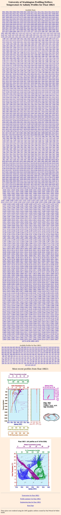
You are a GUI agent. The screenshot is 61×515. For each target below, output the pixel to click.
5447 (43, 113)
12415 (13, 209)
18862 (4, 261)
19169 (43, 264)
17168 (22, 239)
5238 (28, 101)
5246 (57, 101)
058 (44, 351)
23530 (35, 332)
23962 (57, 337)
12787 (31, 234)
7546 (35, 149)
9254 (32, 181)
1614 (25, 53)
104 (55, 354)
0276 (21, 17)
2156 (7, 65)
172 (11, 361)
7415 (35, 147)
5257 (32, 102)
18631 (39, 255)
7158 (46, 140)
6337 (25, 124)
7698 (57, 156)
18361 (44, 252)
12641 (35, 223)
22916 (4, 323)
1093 (9, 33)
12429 (4, 211)
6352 (43, 124)
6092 (25, 117)
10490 (31, 191)
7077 (32, 136)
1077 (32, 31)
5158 (53, 92)
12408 (44, 207)
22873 (48, 321)
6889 (46, 133)
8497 (25, 177)
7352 (39, 145)
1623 (53, 53)
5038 (28, 81)
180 (33, 361)
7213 (10, 143)
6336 (21, 124)
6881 (21, 133)
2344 (14, 70)
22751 (17, 320)
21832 (22, 302)
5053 (18, 83)
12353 (41, 202)
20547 (52, 284)
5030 (57, 79)
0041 (57, 13)
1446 (21, 45)
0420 (53, 17)
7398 (14, 147)
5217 (14, 99)
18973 (39, 261)
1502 (57, 45)
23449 (26, 330)
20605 (52, 286)
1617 (35, 53)
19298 (35, 266)
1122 (47, 33)
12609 (9, 220)
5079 (43, 85)
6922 (25, 134)
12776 (44, 232)
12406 (35, 207)
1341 (18, 44)
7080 (43, 136)
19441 (57, 268)
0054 (14, 15)
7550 (46, 149)
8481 (57, 175)
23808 (39, 336)
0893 (46, 29)
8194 (50, 166)
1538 (39, 49)
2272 (21, 69)
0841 (18, 28)
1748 (32, 58)
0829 (35, 26)
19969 (52, 273)
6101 (53, 117)
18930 (31, 261)
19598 (44, 270)
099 (41, 354)
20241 (26, 280)
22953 (22, 323)
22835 (26, 321)
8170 (46, 165)
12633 (57, 222)
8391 (18, 174)
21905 (52, 304)
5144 (28, 92)
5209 (43, 97)
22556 (9, 316)
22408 (31, 312)
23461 (39, 330)
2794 (25, 72)
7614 (18, 154)
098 (39, 354)
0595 (32, 22)
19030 (9, 263)
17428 (9, 243)
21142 (13, 293)
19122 (22, 264)
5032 (7, 81)
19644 (17, 271)
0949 (53, 29)
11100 (16, 200)
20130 (57, 277)
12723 (13, 229)
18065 (31, 248)
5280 (43, 102)
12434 (22, 211)
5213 (57, 97)
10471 (13, 191)
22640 (39, 316)
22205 (44, 309)
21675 (4, 300)
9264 (46, 181)
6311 (57, 122)
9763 (21, 188)
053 (30, 351)
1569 (11, 51)
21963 (31, 305)
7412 (32, 147)
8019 (53, 159)
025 (11, 349)
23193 (52, 327)
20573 (17, 286)
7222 (35, 143)
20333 (17, 282)
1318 (14, 42)
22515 (35, 314)
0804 (53, 24)
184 (44, 361)
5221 (25, 99)
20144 (31, 279)
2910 (35, 74)
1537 (35, 49)
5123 (14, 90)
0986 (14, 31)
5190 (50, 95)
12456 (22, 213)
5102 (4, 88)
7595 (14, 152)
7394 (11, 147)
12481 (44, 215)
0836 (3, 28)
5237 (25, 101)
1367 (14, 45)
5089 (21, 86)
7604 (43, 152)
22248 (26, 311)
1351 (50, 44)
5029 (53, 79)
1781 (21, 61)
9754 (53, 186)
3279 (28, 76)
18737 (31, 257)
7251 (46, 143)
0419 (50, 17)
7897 (7, 159)
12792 (48, 234)
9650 (53, 184)
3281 (35, 76)
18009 (48, 247)
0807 (3, 26)
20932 (4, 291)
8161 (21, 165)
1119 (37, 33)
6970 (50, 134)
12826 (31, 236)
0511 (18, 21)
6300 (18, 122)
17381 (44, 241)
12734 (48, 229)
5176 (3, 95)
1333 (46, 42)
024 (8, 349)
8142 (50, 163)
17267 (52, 239)
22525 (44, 314)
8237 (28, 170)
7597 (21, 152)
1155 (51, 35)
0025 (14, 13)
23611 (30, 334)
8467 (32, 175)
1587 (18, 53)
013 (36, 347)
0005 (18, 12)
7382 (57, 145)
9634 (35, 184)
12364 (9, 204)
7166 (11, 142)
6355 (53, 124)
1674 (7, 56)
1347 (35, 44)
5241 (39, 101)
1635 (28, 54)
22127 (4, 309)
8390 (14, 174)
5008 (39, 78)
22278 (52, 311)
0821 (14, 26)
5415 (32, 111)
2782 (43, 70)
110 (14, 356)
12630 (44, 222)
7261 (14, 145)
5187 (39, 95)
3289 (7, 78)
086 (5, 354)
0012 (39, 12)
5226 (43, 99)
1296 (46, 40)
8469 (35, 175)
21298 (4, 295)
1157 (58, 35)
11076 (5, 199)
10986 (26, 193)
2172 (3, 67)
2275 (32, 69)
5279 (39, 102)
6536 (35, 127)
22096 (52, 307)
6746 (57, 129)
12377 (4, 206)
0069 (11, 17)
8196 (53, 166)
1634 (25, 54)
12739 (57, 229)
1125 (58, 33)
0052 (7, 15)
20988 (26, 291)
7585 (50, 150)
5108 (25, 88)
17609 (26, 245)
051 (25, 351)
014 (39, 347)
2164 (32, 65)
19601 (48, 270)
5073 (21, 85)
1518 (46, 47)
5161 (7, 94)
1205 (35, 38)
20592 (35, 286)
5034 (14, 81)
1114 (20, 33)
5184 (32, 95)
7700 (7, 158)
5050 (7, 83)
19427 (52, 268)
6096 (39, 117)
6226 (7, 120)
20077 (17, 277)
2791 (18, 72)
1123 (51, 33)
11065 (43, 197)
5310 (3, 106)
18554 (4, 255)
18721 (22, 257)
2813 (53, 72)
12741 (4, 231)
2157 (11, 65)
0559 (25, 21)
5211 (50, 97)
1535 (28, 49)
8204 (21, 168)
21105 (52, 291)
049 (19, 351)
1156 (55, 35)
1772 (57, 60)
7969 (28, 159)
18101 (4, 250)
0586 (11, 22)
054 (33, 351)
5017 (14, 79)
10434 (53, 188)
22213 (52, 309)
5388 (18, 110)
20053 (52, 275)
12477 (26, 215)
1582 (57, 51)
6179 (32, 118)
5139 (11, 92)
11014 (43, 195)
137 (30, 358)
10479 (17, 191)
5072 (18, 85)
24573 (48, 339)
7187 (43, 142)
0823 (21, 26)
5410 (14, 111)
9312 (57, 182)
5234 (14, 101)
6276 (32, 120)
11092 (43, 199)
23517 (26, 332)
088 (11, 354)
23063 (44, 325)
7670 (35, 156)
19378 (26, 268)
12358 (45, 202)
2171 (57, 65)
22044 (13, 307)
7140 (7, 140)
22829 (22, 321)
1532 (21, 49)
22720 (31, 318)
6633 (11, 129)
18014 (57, 247)
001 (3, 347)
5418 (42, 111)
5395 (35, 110)
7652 (7, 156)
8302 (18, 172)
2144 (21, 63)
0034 (43, 13)
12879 (52, 236)
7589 (3, 152)
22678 (4, 318)
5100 (53, 86)
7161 (57, 140)
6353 (46, 124)
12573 (26, 218)
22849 (35, 321)
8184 (28, 166)
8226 (21, 170)
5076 (32, 85)
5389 (21, 110)
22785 (52, 320)
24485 (35, 339)
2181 (32, 67)
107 (6, 356)
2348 (28, 70)
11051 (9, 197)
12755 (52, 231)
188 (55, 361)
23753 (13, 336)
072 (25, 352)
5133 (46, 90)
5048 (57, 81)
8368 (28, 172)
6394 (50, 126)
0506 (57, 19)
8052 (18, 161)
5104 (11, 88)
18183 (30, 250)
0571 (53, 21)
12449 (48, 211)
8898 (21, 179)
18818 (22, 259)
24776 (24, 341)
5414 (28, 111)
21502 (4, 298)
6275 (28, 120)
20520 (22, 284)
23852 (57, 336)
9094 (7, 181)
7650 (3, 156)
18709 (17, 257)
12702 (26, 227)
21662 (44, 298)
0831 (43, 26)
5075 (28, 85)
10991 (48, 193)
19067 (39, 263)
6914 (53, 133)
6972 (53, 134)
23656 (35, 334)
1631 (14, 54)
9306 (50, 182)
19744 (48, 271)
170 (5, 361)
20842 (31, 289)
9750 (46, 186)
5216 (11, 99)
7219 (25, 143)
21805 (48, 300)
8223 (18, 170)
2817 (11, 74)
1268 (50, 38)
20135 (13, 279)
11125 (28, 202)
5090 (25, 86)
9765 (28, 188)
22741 (4, 320)
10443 (22, 190)
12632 (52, 222)
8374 (39, 172)
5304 (39, 104)
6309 (50, 122)
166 (53, 359)
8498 (28, 177)
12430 (9, 211)
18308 (13, 252)
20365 (44, 282)
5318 (25, 106)
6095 (35, 117)
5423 (3, 113)
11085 (22, 199)
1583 (3, 53)
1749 (35, 58)
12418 (26, 209)
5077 (35, 85)
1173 (55, 37)
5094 (39, 86)
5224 (35, 99)
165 (50, 359)
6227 (11, 120)
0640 (43, 22)
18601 (26, 255)
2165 (35, 65)
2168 (46, 65)
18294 (57, 250)
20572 (13, 286)
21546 (26, 298)
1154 (48, 35)
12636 (13, 223)
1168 (37, 37)
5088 (18, 86)
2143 (18, 63)
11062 (35, 197)
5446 (39, 113)
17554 (13, 245)
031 (28, 349)
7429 (50, 147)
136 (28, 358)
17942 (35, 247)
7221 (32, 143)
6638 (25, 129)
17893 (17, 247)
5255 (28, 102)
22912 (57, 321)
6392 (43, 126)
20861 (35, 289)
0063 (46, 15)
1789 (50, 61)
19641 (13, 271)
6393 (46, 126)
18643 (44, 255)
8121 (14, 163)
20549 (57, 284)
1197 (7, 38)
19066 (35, 263)
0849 (21, 28)
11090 (35, 199)
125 (55, 356)
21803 (44, 300)
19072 (44, 263)
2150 (43, 63)
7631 (39, 154)
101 (47, 354)
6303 (28, 122)
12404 (31, 207)
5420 (50, 111)
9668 (25, 186)
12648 (9, 225)
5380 (53, 108)
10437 (9, 190)
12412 (4, 209)
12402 (26, 207)
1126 (2, 35)
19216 (13, 266)
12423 (44, 209)
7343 (28, 145)
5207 (35, 97)
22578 (17, 316)
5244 (50, 101)
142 (44, 358)
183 (41, 361)
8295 (14, 172)
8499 (32, 177)
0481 (53, 19)
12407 (39, 207)
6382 (32, 126)
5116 (50, 88)
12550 (4, 218)
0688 (32, 24)
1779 (14, 61)
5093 (35, 86)
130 (11, 358)
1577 (39, 51)
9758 (7, 188)
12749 (31, 231)
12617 (43, 220)
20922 (52, 289)
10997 (13, 195)
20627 (17, 287)
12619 (52, 220)
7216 (21, 143)
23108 (26, 327)
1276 (18, 40)
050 (22, 351)
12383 (31, 206)
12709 (39, 227)
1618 (39, 53)
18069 (35, 248)
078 (41, 352)
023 (5, 349)
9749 (42, 186)
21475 (26, 296)
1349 (43, 44)
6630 (57, 127)
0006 (21, 12)
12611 (17, 220)
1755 (57, 58)
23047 (22, 325)
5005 (28, 78)
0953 (57, 29)
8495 (21, 177)
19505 (17, 270)
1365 (7, 45)
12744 (13, 231)
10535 (52, 191)
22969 (35, 323)
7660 (14, 156)
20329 (13, 282)
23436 (22, 330)
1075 (25, 31)
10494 (35, 191)
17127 (9, 239)
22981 (52, 323)
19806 (9, 273)
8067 (32, 161)
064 (3, 352)
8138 (42, 163)
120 (41, 356)
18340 (35, 252)
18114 (13, 250)
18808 (17, 259)
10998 (18, 195)
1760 (18, 60)
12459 (35, 213)
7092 (21, 138)
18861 (57, 259)
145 (53, 358)
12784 (17, 234)
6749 (11, 131)
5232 (7, 101)
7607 (53, 152)
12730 (39, 229)
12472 (9, 215)
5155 (43, 92)
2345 (18, 70)
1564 (50, 49)
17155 (17, 239)
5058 (32, 83)
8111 (7, 163)
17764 (57, 245)
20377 (48, 282)
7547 (39, 149)
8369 (32, 172)
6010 (28, 115)
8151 (14, 165)
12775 (39, 232)
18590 (17, 255)
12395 (4, 207)
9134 (28, 181)
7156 (39, 140)
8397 (35, 174)
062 (55, 351)
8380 (50, 172)
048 (17, 351)
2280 (50, 69)
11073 (52, 197)
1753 (50, 58)
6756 (35, 131)
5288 (11, 104)
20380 (52, 282)
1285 (43, 40)
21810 (52, 300)
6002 (18, 115)
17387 (48, 241)
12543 (48, 216)
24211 (17, 339)
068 (14, 352)
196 (19, 363)
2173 (7, 67)
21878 (17, 304)
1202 (25, 38)
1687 (46, 56)
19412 (48, 268)
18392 (13, 254)
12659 (57, 225)
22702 (17, 318)
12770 (26, 232)
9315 (7, 184)
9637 (39, 184)
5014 (3, 79)
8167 (43, 165)
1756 (3, 60)
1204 (32, 38)
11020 (5, 197)
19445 (9, 270)
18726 (26, 257)
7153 (28, 140)
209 (50, 363)
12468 (57, 213)
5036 (21, 81)
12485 (4, 216)
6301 (21, 122)
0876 (11, 29)
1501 (53, 45)
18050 (17, 248)
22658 (52, 316)
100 (44, 354)
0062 (43, 15)
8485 (11, 177)
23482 (52, 330)
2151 (46, 63)
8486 (14, 177)
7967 (25, 159)
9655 (3, 186)
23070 (52, 325)
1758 (11, 60)
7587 (57, 150)
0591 (18, 22)
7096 (28, 138)
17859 (9, 247)
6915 (57, 133)
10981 (4, 193)
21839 (35, 302)
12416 (17, 209)
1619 (43, 53)
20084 (22, 277)
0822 (18, 26)
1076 (28, 31)
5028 (50, 79)
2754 (35, 70)
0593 (25, 22)
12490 (13, 216)
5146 (35, 92)
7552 (50, 149)
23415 (13, 330)
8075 (35, 161)
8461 (25, 175)
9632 (32, 184)
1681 (25, 56)
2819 (18, 74)
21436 (4, 296)
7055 (11, 136)
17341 (31, 241)
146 (55, 358)
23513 (22, 332)
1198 (10, 38)
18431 (26, 254)
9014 (35, 179)
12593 (39, 218)
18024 (4, 248)
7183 (28, 142)
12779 (52, 232)
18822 (35, 259)
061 (53, 351)
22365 (17, 312)
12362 (58, 202)
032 (30, 349)
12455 (17, 213)
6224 (57, 118)
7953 (18, 159)
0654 (28, 24)
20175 (52, 279)
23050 (31, 325)
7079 (39, 136)
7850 (53, 158)
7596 (18, 152)
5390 (25, 110)
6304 (32, 122)
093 (25, 354)
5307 (50, 104)
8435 (57, 174)
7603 (39, 152)
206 (47, 363)
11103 (28, 200)
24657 (57, 339)
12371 (39, 204)
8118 (10, 163)
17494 (44, 243)
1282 (39, 40)
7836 (39, 158)
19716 (35, 271)
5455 (11, 115)
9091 (57, 179)
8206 (28, 168)
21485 (35, 296)
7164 (3, 142)
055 (36, 351)
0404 (28, 17)
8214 (57, 168)
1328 (43, 42)
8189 (39, 166)
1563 (46, 49)
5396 (39, 110)
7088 (11, 138)
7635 (42, 154)
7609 (57, 152)
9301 (32, 182)
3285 (50, 76)
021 (58, 347)
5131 (39, 90)
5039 (32, 81)
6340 (35, 124)
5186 (35, 95)
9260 (43, 181)
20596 (39, 286)
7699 (3, 158)
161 (39, 359)
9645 (46, 184)
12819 (57, 234)
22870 (44, 321)
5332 (18, 108)
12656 (44, 225)
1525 (14, 49)
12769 (22, 232)
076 (36, 352)
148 (3, 359)
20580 (26, 286)
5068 (7, 85)
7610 (3, 154)
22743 (9, 320)
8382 (57, 172)
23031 (13, 325)
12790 (39, 234)
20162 (44, 279)
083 (55, 352)
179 (30, 361)
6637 (21, 129)
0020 (7, 13)
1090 (57, 31)
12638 (22, 223)
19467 (13, 270)
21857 (52, 302)
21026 (39, 291)
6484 (21, 127)
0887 (35, 29)
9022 (46, 179)
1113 (16, 33)
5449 (50, 113)
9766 (32, 188)
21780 (35, 300)
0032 (35, 13)
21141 (9, 293)
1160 (9, 37)
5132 (43, 90)
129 (8, 358)
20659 (39, 287)
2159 (18, 65)
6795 (53, 131)
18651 (48, 255)
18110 (9, 250)
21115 (57, 291)
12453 (9, 213)
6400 (3, 127)
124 (52, 356)
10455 (35, 190)
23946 (48, 337)
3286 (53, 76)
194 (14, 363)
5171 (43, 94)
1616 (32, 53)
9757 (3, 188)
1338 (7, 44)
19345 (4, 268)
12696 (13, 227)
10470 (9, 191)
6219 (42, 118)
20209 (9, 280)
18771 (57, 257)
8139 (46, 163)
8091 (57, 161)
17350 (35, 241)
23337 (31, 328)
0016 (53, 12)
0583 (7, 22)
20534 (44, 284)
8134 (39, 163)
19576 (31, 270)
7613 (14, 154)
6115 (10, 118)
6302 (25, 122)
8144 (57, 163)
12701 (22, 227)
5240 (35, 101)
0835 (57, 26)
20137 (22, 279)
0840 (14, 28)
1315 (3, 42)
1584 (7, 53)
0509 (11, 21)
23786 (26, 336)
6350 (39, 124)
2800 (46, 72)
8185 (32, 166)
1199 (14, 38)
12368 (26, 204)
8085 (46, 161)
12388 (48, 206)
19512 (22, 270)
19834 (13, 273)
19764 (4, 273)
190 (3, 363)
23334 (26, 328)
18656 (52, 255)
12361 (54, 202)
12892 (39, 238)
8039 (7, 161)
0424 (11, 19)
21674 (57, 298)
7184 (32, 142)
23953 (52, 337)
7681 (46, 156)
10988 (35, 193)
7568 (25, 150)
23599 (17, 334)
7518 (21, 149)
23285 (13, 328)
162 (41, 359)
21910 (57, 304)
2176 (18, 67)
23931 (31, 337)
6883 (28, 133)
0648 (11, 24)
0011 (35, 12)
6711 (50, 129)
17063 (48, 238)
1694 (11, 58)
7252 (50, 143)
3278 (25, 76)
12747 (22, 231)
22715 (26, 318)
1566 (57, 49)
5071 (14, 85)
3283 (43, 76)
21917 (4, 305)
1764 (32, 60)
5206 (32, 97)
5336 (28, 108)
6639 (28, 129)
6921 (21, 134)
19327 (52, 266)
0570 (50, 21)
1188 (3, 38)
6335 (18, 124)
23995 (13, 339)
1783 (28, 61)
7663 (21, 156)
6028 (18, 117)
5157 (50, 92)
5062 (43, 83)
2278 (43, 69)
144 (50, 358)
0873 (57, 28)
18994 (44, 261)
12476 (22, 215)
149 (5, 359)
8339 (25, 172)
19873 (26, 273)
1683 (32, 56)
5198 (21, 97)
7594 (11, 152)
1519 (50, 47)
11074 (56, 197)
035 (39, 349)
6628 (50, 127)
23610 (26, 334)
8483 (7, 177)
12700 (17, 227)
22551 (52, 314)
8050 (14, 161)
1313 (53, 40)
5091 (28, 86)
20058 (4, 277)
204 (41, 363)
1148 (26, 35)
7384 (3, 147)
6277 (35, 120)
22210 (48, 309)
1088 (50, 31)
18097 (52, 248)
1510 (18, 47)
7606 (50, 152)
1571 (18, 51)
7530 (25, 149)
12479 (35, 215)
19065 (31, 263)
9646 (50, 184)
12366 (17, 204)
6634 (14, 129)
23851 (52, 336)
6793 (46, 131)
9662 (18, 186)
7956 (21, 159)
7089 (14, 138)
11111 (58, 200)
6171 (25, 118)
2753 (32, 70)
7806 (28, 158)
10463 (57, 190)
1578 (43, 51)
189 (58, 361)
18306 (9, 252)
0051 (3, 15)
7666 (28, 156)
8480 (53, 175)
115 (27, 356)
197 (22, 363)
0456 (28, 19)
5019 (21, 79)
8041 (11, 161)
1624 (57, 53)
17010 (44, 238)
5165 (21, 94)
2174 (11, 67)
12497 (26, 216)
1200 (17, 38)
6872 (3, 133)
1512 (25, 47)
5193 (3, 97)
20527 (31, 284)
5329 (7, 108)
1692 (3, 58)
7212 (7, 143)
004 (11, 347)
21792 (39, 300)
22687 (9, 318)
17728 (52, 245)
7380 (53, 145)
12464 (52, 213)
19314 (43, 266)
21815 (4, 302)
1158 (2, 37)
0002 (7, 12)
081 (50, 352)
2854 (32, 74)
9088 (53, 179)
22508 (31, 314)
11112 (3, 202)
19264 (22, 266)
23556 (48, 332)
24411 (30, 339)
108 (9, 356)
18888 (17, 261)
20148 (35, 279)
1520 (53, 47)
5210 (46, 97)
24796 (28, 341)
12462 (48, 213)
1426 (18, 45)
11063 (39, 197)
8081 (39, 161)
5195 (11, 97)
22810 (13, 321)
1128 (9, 35)
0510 (14, 21)
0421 (57, 17)
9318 (11, 184)
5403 (7, 111)
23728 (52, 334)
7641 (46, 154)
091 (19, 354)
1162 (16, 37)
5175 (57, 94)
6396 (53, 126)
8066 (28, 161)
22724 (39, 318)
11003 (26, 195)
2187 (43, 67)
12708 (35, 227)
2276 (35, 69)
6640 (32, 129)
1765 (35, 60)
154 (19, 359)
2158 (14, 65)
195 (17, 363)
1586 (14, 53)
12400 (17, 207)
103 (53, 354)
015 (41, 347)
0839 (11, 28)
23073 (4, 327)
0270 (18, 17)
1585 (11, 53)
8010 (50, 159)
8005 (39, 159)
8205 (25, 168)
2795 (28, 72)
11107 (45, 200)
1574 (28, 51)
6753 (25, 131)
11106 (41, 200)
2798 (39, 72)
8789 (50, 177)
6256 (25, 120)
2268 (7, 69)
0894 (50, 29)
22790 (57, 320)
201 (33, 363)
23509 (17, 332)
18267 (48, 250)
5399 (50, 110)
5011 (50, 78)
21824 (13, 302)
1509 (14, 47)
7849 (50, 158)
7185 (35, 142)
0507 (3, 21)
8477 (50, 175)
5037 (25, 81)
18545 (57, 254)
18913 (22, 261)
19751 (57, 271)
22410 (35, 312)
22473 (57, 312)
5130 (35, 90)
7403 (21, 147)
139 (36, 358)
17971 (39, 247)
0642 (50, 22)
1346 (32, 44)
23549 (44, 332)
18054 (22, 248)
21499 (52, 296)
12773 (31, 232)
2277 (39, 69)
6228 (14, 120)
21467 (22, 296)
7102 (35, 138)
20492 (13, 284)
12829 (44, 236)
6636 (18, 129)
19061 (22, 263)
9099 (18, 181)
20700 (57, 287)
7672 (39, 156)
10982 (9, 193)
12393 (57, 206)
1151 (37, 35)
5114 (42, 88)
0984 (11, 31)
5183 (28, 95)
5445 (35, 113)
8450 (14, 175)
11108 (50, 200)
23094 (13, 327)
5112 (35, 88)
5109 (29, 88)
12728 (31, 229)
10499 (48, 191)
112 (19, 356)
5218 (18, 99)
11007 (31, 195)
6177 (28, 118)
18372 (52, 252)
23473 (44, 330)
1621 (46, 53)
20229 (22, 280)
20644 (35, 287)
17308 (9, 241)
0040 (53, 13)
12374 (52, 204)
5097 (46, 86)
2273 (25, 69)
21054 (44, 291)
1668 (43, 54)
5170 (39, 94)
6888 (43, 133)
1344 (25, 44)
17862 (13, 247)
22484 (13, 314)
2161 (21, 65)
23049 (26, 325)
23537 (39, 332)
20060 (9, 277)
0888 (39, 29)
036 (41, 349)
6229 (18, 120)
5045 (46, 81)
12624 (17, 222)
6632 (7, 129)
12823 (17, 236)
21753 (26, 300)
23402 (4, 330)
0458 (35, 19)
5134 (50, 90)
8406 (43, 174)
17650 (35, 245)
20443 (57, 282)
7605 (46, 152)
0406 (35, 17)
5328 (3, 108)
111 (17, 356)
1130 (16, 35)
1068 (18, 31)
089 (14, 354)
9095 (11, 181)
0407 (39, 17)
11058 (30, 197)
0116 (14, 17)
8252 (43, 170)
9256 (35, 181)
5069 (11, 85)
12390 (52, 206)
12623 (13, 222)
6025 (7, 117)
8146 (7, 165)
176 (22, 361)
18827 (39, 259)
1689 (53, 56)
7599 (28, 152)
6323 (3, 124)
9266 (53, 181)
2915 (53, 74)
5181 (21, 95)
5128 (32, 90)
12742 (9, 231)
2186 (39, 67)
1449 (28, 45)
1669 (46, 54)
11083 (13, 199)
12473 (13, 215)
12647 (4, 225)
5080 (46, 85)
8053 (21, 161)
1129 (13, 35)
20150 (39, 279)
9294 (21, 182)
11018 (52, 195)
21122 (4, 293)
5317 (21, 106)
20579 (22, 286)
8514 (46, 177)
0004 (14, 12)
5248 (7, 102)
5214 (3, 99)
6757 (39, 131)
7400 (18, 147)
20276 (52, 280)
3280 (32, 76)
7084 (57, 136)
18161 (22, 250)
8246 (35, 170)
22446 (48, 312)
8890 (11, 179)
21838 (31, 302)
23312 (22, 328)
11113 (7, 202)
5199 (25, 97)
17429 (13, 243)
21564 (31, 298)
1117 (30, 33)
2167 (43, 65)
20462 (4, 284)
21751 (22, 300)
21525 (13, 298)
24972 (37, 341)
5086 (11, 86)
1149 (30, 35)
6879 (18, 133)
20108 (39, 277)
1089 (53, 31)
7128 (53, 138)
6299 (14, 122)
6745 (53, 129)
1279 (28, 40)
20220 (13, 280)
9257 (39, 181)
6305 (35, 122)
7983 (32, 159)
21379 (35, 295)
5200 (28, 97)
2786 (57, 70)
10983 (13, 193)
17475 (35, 243)
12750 (35, 231)
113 (22, 356)
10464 (4, 191)
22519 (39, 314)
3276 (18, 76)
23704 (43, 334)
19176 (48, 264)
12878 (48, 236)
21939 (13, 305)
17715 (48, 245)
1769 (50, 60)
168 (58, 359)
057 (41, 351)
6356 (57, 124)
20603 (48, 286)
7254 (57, 143)
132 (17, 358)
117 (33, 356)
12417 (22, 209)
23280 (9, 328)
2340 (57, 69)
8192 (43, 166)
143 (47, 358)
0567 (39, 21)
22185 (31, 309)
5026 (43, 79)
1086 (43, 31)
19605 (52, 270)
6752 (21, 131)
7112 (46, 138)
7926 (14, 159)
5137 (3, 92)
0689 (35, 24)
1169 (41, 37)
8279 (3, 172)
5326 (53, 106)
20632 (26, 287)
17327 (17, 241)
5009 (43, 78)
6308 (46, 122)
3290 (11, 78)
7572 (32, 150)
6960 (35, 134)
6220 (46, 118)
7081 (46, 136)
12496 (22, 216)
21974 (39, 305)
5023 (32, 79)
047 (14, 351)
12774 (35, 232)
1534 (25, 49)
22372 (22, 312)
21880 (22, 304)
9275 (3, 182)
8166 (39, 165)
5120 (3, 90)
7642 (50, 154)
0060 (35, 15)
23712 (48, 334)
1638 (35, 54)
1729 (21, 58)
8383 (3, 174)
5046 (50, 81)
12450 (52, 211)
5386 (14, 110)
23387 (52, 328)
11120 (19, 202)
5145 (32, 92)
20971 (22, 291)
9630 (25, 184)
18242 (43, 250)
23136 (35, 327)
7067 (21, 136)
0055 (18, 15)
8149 (11, 165)
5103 (7, 88)
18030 (9, 248)
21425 (52, 295)
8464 (28, 175)
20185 (57, 279)
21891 (39, 304)
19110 (13, 264)
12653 (31, 225)
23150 (39, 327)
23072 (57, 325)
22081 (39, 307)
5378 (50, 108)
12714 (52, 227)
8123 (18, 163)
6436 (14, 127)
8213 (53, 168)
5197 (18, 97)
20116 (52, 277)
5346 (39, 108)
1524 (11, 49)
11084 (18, 199)
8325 (21, 172)
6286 (11, 122)
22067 (31, 307)
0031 (32, 13)
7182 (25, 142)
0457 (32, 19)
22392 (26, 312)
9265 (50, 181)
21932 (9, 305)
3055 (14, 76)
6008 (25, 115)
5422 (57, 111)
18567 (13, 255)
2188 (46, 67)
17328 (22, 241)
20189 (4, 280)
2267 (3, 69)
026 (14, 349)
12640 (31, 223)
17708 (44, 245)
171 (8, 361)
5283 (53, 102)
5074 (25, 85)
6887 (39, 133)
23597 (13, 334)
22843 (31, 321)
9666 (21, 186)
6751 (18, 131)
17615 (31, 245)
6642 (39, 129)
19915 (44, 273)
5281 (46, 102)
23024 (9, 325)
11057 (26, 197)
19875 (31, 273)
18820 (26, 259)
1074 (21, 31)
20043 (43, 275)
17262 (44, 239)
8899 (25, 179)
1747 (28, 58)
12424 (48, 209)
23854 (4, 337)
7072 (25, 136)
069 (17, 352)
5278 (35, 102)
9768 (35, 188)
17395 (52, 241)
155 (22, 359)
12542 (44, 216)
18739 (35, 257)
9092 (3, 181)
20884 (39, 289)
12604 (44, 218)
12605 (48, 218)
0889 (43, 29)
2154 (57, 63)
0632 (35, 22)
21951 (22, 305)
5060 (35, 83)
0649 (14, 24)
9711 (28, 186)
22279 (57, 311)
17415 (57, 241)
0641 (46, 22)
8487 (18, 177)
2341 (3, 70)
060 (50, 351)
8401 (39, 174)
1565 (53, 49)
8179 (14, 166)
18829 (44, 259)
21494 (48, 296)
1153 (44, 35)
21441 (9, 296)
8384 (7, 174)
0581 (57, 21)
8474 (43, 175)
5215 (7, 99)
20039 (35, 275)
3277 (21, 76)
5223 (32, 99)
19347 (9, 268)
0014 (46, 12)
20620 (9, 287)
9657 (7, 186)
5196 (14, 97)
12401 (22, 207)
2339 (53, 69)
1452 (39, 45)
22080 (35, 307)
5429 (18, 113)
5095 (43, 86)
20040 (39, 275)
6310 (53, 122)
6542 (43, 127)
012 (33, 347)
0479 (50, 19)
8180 (18, 166)
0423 (7, 19)
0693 (50, 24)
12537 (31, 216)
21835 (26, 302)
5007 (35, 78)
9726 (32, 186)
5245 (53, 101)
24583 (52, 339)
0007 (25, 12)
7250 (42, 143)
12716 (57, 227)
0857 (46, 28)
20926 (57, 289)
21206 (22, 293)
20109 (44, 277)
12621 (4, 222)
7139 (3, 140)
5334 (25, 108)
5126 (25, 90)
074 (30, 352)
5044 (43, 81)
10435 (57, 188)
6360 (14, 126)
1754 (53, 58)
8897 (18, 179)
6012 (35, 115)
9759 (10, 188)
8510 (39, 177)
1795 (7, 63)
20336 (22, 282)
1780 (18, 61)
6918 (11, 134)
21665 (48, 298)
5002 (18, 78)
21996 (57, 305)
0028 (21, 13)
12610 (13, 220)
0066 (57, 15)
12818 (52, 234)
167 (55, 359)
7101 (32, 138)
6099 (50, 117)
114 (25, 356)
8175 (3, 166)
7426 (46, 147)
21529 (17, 298)
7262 (18, 145)
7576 (39, 150)
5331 (14, 108)
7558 (7, 150)
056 (39, 351)
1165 (26, 37)
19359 (17, 268)
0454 (21, 19)
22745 (13, 320)
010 (28, 347)
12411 (57, 207)
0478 (46, 19)
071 (22, 352)
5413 (25, 111)
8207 (32, 168)
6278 (39, 120)
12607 (57, 218)
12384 (35, 206)
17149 (13, 239)
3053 (7, 76)
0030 (28, 13)
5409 (11, 111)
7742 (14, 158)
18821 (31, 259)
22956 (26, 323)
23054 (35, 325)
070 (19, 352)
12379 (13, 206)
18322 (26, 252)
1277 (21, 40)
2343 (11, 70)
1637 (32, 54)
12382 (26, 206)
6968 (46, 134)
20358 (39, 282)
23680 (39, 334)
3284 (46, 76)
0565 (32, 21)
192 (8, 363)
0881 (25, 29)
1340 (14, 44)
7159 (50, 140)
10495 (39, 191)
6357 (3, 126)
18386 (4, 254)
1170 (44, 37)
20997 (35, 291)
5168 (32, 94)
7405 (25, 147)
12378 (9, 206)
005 (14, 347)
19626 (9, 271)
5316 (18, 106)
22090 (44, 307)
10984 (17, 193)
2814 (57, 72)
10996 (9, 195)
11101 (20, 200)
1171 (48, 37)
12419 (31, 209)
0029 (25, 13)
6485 (25, 127)
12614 (30, 220)
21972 (35, 305)
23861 (9, 337)
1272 (3, 40)
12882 (9, 238)
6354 (50, 124)
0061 (39, 15)
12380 (17, 206)
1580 (50, 51)
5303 (35, 104)
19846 (22, 273)
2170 (53, 65)
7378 (50, 145)
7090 (18, 138)
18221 (35, 250)
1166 (30, 37)
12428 (57, 209)
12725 (22, 229)
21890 (35, 304)
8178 (11, 166)
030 (25, 349)
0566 (35, 21)
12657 (48, 225)
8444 (7, 175)
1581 (53, 51)
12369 (31, 204)
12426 (52, 209)
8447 (11, 175)
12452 (4, 213)
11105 (37, 200)
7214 (14, 143)
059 (47, 351)
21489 (44, 296)
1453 (43, 45)
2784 (50, 70)
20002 (26, 275)
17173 (26, 239)
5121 (7, 90)
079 (44, 352)
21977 (44, 305)
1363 (57, 44)
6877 (14, 133)
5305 (43, 104)
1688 (50, 56)
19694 (26, 271)
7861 (3, 159)
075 (33, 352)
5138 (7, 92)
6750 (14, 131)
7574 (35, 150)
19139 (30, 264)
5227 (46, 99)
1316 (7, 42)
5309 (57, 104)
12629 (39, 222)
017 (47, 347)
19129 (26, 264)
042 (58, 349)
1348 (39, 44)
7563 (14, 150)
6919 (14, 134)
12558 (17, 218)
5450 (53, 113)
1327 (39, 42)
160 (36, 359)
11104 (33, 200)
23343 (35, 328)
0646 (7, 24)
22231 (9, 311)
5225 (39, 99)
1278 (25, 40)
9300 (28, 182)
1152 (41, 35)
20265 (39, 280)
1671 (53, 54)
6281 (50, 120)
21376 (30, 295)
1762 (25, 60)
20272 (48, 280)
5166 (25, 94)
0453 (18, 19)
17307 (4, 241)
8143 (53, 163)
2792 (21, 72)
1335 (53, 42)
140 (39, 358)
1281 (35, 40)
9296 (25, 182)
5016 (11, 79)
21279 (39, 293)
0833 (50, 26)
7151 (21, 140)
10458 (44, 190)
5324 (46, 106)
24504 (39, 339)
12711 (43, 227)
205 (44, 363)
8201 (14, 168)
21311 (13, 295)
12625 (22, 222)
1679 (21, 56)
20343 (26, 282)
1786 (39, 61)
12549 (57, 216)
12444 (26, 211)
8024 (57, 159)
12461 (44, 213)
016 (44, 347)
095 (30, 354)
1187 (58, 37)
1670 (50, 54)
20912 (44, 289)
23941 (35, 337)
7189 (50, 142)
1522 (3, 49)
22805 (9, 321)
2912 (42, 74)
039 (50, 349)
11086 (26, 199)
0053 (11, 15)
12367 (22, 204)
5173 (50, 94)
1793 (3, 63)
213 (26, 365)
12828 (39, 236)
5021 (28, 79)
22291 (4, 312)
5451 (57, 113)
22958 (31, 323)
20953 (9, 291)
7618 (25, 154)
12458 (31, 213)
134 (22, 358)
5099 (50, 86)
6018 (39, 115)
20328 (9, 282)
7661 (18, 156)
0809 (7, 26)
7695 (53, 156)
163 (44, 359)
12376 (57, 204)
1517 (42, 47)
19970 (57, 273)
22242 (17, 311)
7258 (7, 145)
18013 (52, 247)
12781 (4, 234)
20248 (35, 280)
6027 (14, 117)
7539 (28, 149)
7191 (57, 142)
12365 (13, 204)
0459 (39, 19)
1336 (57, 42)
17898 (22, 247)
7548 (43, 149)
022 (3, 349)
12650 (17, 225)
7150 (18, 140)
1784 (32, 61)
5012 (53, 78)
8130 (35, 163)
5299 (21, 104)
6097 (43, 117)
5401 (57, 110)
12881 (4, 238)
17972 (44, 247)
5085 (7, 86)
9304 (43, 182)
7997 (35, 159)
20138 (26, 279)
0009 (28, 12)
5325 (50, 106)
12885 (22, 238)
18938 (35, 261)
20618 (57, 286)
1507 (11, 47)
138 (33, 358)
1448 (25, 45)
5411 (18, 111)
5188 (43, 95)
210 (53, 363)
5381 (57, 108)
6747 (3, 131)
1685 (39, 56)
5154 (39, 92)
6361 (18, 126)
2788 (7, 72)
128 (5, 358)
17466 (31, 243)
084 (58, 352)
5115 (46, 88)
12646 (57, 223)
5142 (21, 92)
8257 (53, 170)
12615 (35, 220)
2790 (14, 72)
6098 (46, 117)
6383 (35, 126)
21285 (43, 293)
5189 (46, 95)
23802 (31, 336)
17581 (17, 245)
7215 (18, 143)
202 (36, 363)
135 (25, 358)
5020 (25, 79)
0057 (25, 15)
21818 (9, 302)
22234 (13, 311)
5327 (57, 106)
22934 (13, 323)
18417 (22, 254)
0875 (7, 29)
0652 (25, 24)
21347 (22, 295)
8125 (21, 163)
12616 (39, 220)
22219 (4, 311)
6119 (17, 118)
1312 (50, 40)
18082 (44, 248)
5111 (32, 88)
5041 (39, 81)
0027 (18, 13)
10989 (39, 193)
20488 (9, 284)
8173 (53, 165)
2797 (35, 72)
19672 (22, 271)
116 (30, 356)
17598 (22, 245)
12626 (26, 222)
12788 (35, 234)
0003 (11, 12)
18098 (57, 248)
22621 (35, 316)
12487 (9, 216)
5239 (32, 101)
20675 (48, 287)
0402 (25, 17)
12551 (9, 218)
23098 (17, 327)
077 (39, 352)
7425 (43, 147)
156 (25, 359)
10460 (48, 190)
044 (5, 351)
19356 (13, 268)
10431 (44, 188)
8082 (43, 161)
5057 (28, 83)
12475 (17, 215)
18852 (52, 259)
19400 (35, 268)
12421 (39, 209)
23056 (39, 325)
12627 (31, 222)
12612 (22, 220)
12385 (39, 206)
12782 (9, 234)
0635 (39, 22)
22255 (31, 311)
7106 (39, 138)
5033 (11, 81)
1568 (7, 51)
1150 (33, 35)
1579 (46, 51)
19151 (39, 264)
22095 (48, 307)
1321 (21, 42)
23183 (44, 327)
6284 (3, 122)
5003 (21, 78)
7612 (10, 154)
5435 (28, 113)
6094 (32, 117)
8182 (21, 166)
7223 (39, 143)
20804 (17, 289)
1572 (21, 51)
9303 (39, 182)
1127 (6, 35)
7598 (25, 152)
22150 (9, 309)
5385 (11, 110)
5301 (28, 104)
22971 (39, 323)
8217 (11, 170)
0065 (53, 15)
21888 (31, 304)
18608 (31, 255)
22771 (44, 320)
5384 (7, 110)
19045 (13, 263)
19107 (9, 264)
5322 (39, 106)
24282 (22, 339)
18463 (39, 254)
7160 (53, 140)
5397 (43, 110)
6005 (21, 115)
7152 (25, 140)
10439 (13, 190)
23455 (35, 330)
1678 (18, 56)
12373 (48, 204)
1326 (35, 42)
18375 (57, 252)
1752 (46, 58)
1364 (3, 45)
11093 (48, 199)
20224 (17, 280)
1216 (42, 38)
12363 (4, 204)
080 (47, 352)
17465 (26, 243)
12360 (50, 202)
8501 (35, 177)
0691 (43, 24)
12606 (52, 218)
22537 (48, 314)
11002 (22, 195)
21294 (56, 293)
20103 (35, 277)
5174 (53, 94)
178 (28, 361)
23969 (4, 339)
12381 (22, 206)
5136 (57, 90)
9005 (32, 179)
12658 (52, 225)
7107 (43, 138)
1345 (28, 44)
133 (19, 358)
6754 (28, 131)
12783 (13, 234)
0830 (39, 26)
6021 (50, 115)
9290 (11, 182)
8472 (39, 175)
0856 (43, 28)
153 (17, 359)
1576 (35, 51)
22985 (57, 323)
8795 (53, 177)
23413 (9, 330)
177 (25, 361)
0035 (46, 13)
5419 (46, 111)
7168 (18, 142)
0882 (28, 29)
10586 (57, 191)
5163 (14, 94)
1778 (11, 61)
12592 (35, 218)
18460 (35, 254)
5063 (46, 83)
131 (14, 358)
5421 (53, 111)
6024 (3, 117)
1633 (21, 54)
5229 (53, 99)
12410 (52, 207)
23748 (4, 336)
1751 (43, 58)
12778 (48, 232)
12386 (44, 206)
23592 (4, 334)
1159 (6, 37)
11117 (11, 202)
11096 (56, 199)
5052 (14, 83)
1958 (11, 63)
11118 (15, 202)
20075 (13, 277)
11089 (30, 199)
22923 (9, 323)
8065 (25, 161)
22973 (48, 323)
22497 (26, 314)
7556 (57, 149)
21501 (57, 296)
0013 (42, 12)
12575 (31, 218)
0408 (42, 17)
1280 (32, 40)
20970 (17, 291)
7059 (14, 136)
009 (25, 347)
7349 (35, 145)
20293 (4, 282)
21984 (48, 305)
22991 (4, 325)
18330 (31, 252)
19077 (48, 263)
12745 (17, 231)
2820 (21, 74)
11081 (9, 199)
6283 (57, 120)
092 (22, 354)
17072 (52, 238)
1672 (57, 54)
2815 (3, 74)
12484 (57, 215)
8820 (3, 179)
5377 (46, 108)
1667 (39, 54)
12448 (44, 211)
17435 (17, 243)
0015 (50, 12)
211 (55, 363)
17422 (4, 243)
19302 (39, 266)
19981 (9, 275)
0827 (28, 26)
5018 (18, 79)
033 (33, 349)
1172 (51, 37)
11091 (39, 199)
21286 (48, 293)
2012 (14, 63)
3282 (39, 76)
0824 (25, 26)
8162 (25, 165)
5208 (39, 97)
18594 (22, 255)
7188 (46, 142)
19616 (4, 271)
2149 (39, 63)
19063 (26, 263)
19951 (48, 273)
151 (11, 359)
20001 (22, 275)
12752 (44, 231)
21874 (13, 304)
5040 (35, 81)
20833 (26, 289)
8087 (50, 161)
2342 (7, 70)
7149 (14, 140)
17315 (13, 241)
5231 (3, 101)
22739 (57, 318)
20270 (44, 280)
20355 (35, 282)
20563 (9, 286)
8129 (32, 163)
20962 (13, 291)
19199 (4, 266)
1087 (46, 31)
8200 (11, 168)
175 (19, 361)
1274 (11, 40)
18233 (39, 250)
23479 (48, 330)
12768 (17, 232)
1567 (3, 51)
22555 (4, 316)
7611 (7, 154)
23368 (48, 328)
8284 (11, 172)
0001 (3, 12)
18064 (26, 248)
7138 (57, 138)
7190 (53, 142)
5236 (21, 101)
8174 (57, 165)
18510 (52, 254)
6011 (32, 115)
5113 (39, 88)
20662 (44, 287)
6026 (11, 117)
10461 (52, 190)
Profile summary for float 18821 (30, 499)
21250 (30, 293)
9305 (46, 182)
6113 (7, 118)
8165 (35, 165)
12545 (52, 216)
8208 (35, 168)
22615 (31, 316)
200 (30, 363)
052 (28, 351)
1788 (46, 61)
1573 (25, 51)
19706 (31, 271)
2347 (25, 70)
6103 (4, 118)
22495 (17, 314)
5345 (35, 108)
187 (53, 361)
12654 (35, 225)
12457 (26, 213)
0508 (7, 21)
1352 (53, 44)
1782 (25, 61)
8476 (46, 175)
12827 (35, 236)
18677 (4, 257)
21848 (48, 302)
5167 (28, 94)
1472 (46, 45)
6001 (14, 115)
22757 (31, 320)
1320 (18, 42)
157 (28, 359)
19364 (22, 268)
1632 (18, 54)
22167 (17, 309)
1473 (50, 45)
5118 (53, 88)
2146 (28, 63)
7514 (18, 149)
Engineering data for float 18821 (30, 502)
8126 (25, 163)
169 (3, 361)
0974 (3, 31)
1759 (14, 60)
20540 (48, 284)
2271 (18, 69)
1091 (2, 33)
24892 (33, 341)
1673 (3, 56)
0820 (11, 26)
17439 (22, 243)
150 (8, 359)
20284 (57, 280)
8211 (46, 168)
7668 (32, 156)
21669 (52, 298)
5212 (53, 97)
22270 (44, 311)
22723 (35, 318)
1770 (53, 60)
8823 (7, 179)
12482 (48, 215)
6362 (21, 126)
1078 (35, 31)
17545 (4, 245)
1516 (39, 47)
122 (47, 356)
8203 (18, 168)
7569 (28, 150)
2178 (21, 67)
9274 (57, 181)
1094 (13, 33)
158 (30, 359)
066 (8, 352)
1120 (40, 33)
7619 (28, 154)
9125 (25, 181)
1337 (3, 44)
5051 (11, 83)
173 (14, 361)
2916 (57, 74)
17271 (57, 239)
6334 (14, 124)
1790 (53, 61)
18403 (17, 254)
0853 (32, 28)
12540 (35, 216)
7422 (39, 147)
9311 (53, 182)
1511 (21, 47)
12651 (22, 225)
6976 (3, 136)
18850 (48, 259)
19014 (52, 261)
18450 (31, 254)
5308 (53, 104)
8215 (3, 170)
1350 (46, 44)
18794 (9, 259)
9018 (43, 179)
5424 (7, 113)
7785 (21, 158)
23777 (17, 336)
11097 (3, 200)
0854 (35, 28)
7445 (53, 147)
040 (53, 349)
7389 (7, 147)
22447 (52, 312)
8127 (28, 163)
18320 (17, 252)
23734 (57, 334)
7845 (46, 158)
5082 (53, 85)
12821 (9, 236)
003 (8, 347)
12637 (17, 223)
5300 (25, 104)
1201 (21, 38)
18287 (52, 250)
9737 (35, 186)
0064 (50, 15)
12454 (13, 213)
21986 (52, 305)
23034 (17, 325)
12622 (9, 222)
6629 (53, 127)
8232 (25, 170)
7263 (21, 145)
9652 (57, 184)
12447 (39, 211)
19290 (30, 266)
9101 (21, 181)
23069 (48, 325)
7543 (32, 149)
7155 (35, 140)
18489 (48, 254)
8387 (11, 174)
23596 (9, 334)
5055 (21, 83)
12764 (9, 232)
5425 (11, 113)
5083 (57, 85)
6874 (11, 133)
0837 (7, 28)
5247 (3, 102)
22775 (48, 320)
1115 (23, 33)
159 (33, 359)
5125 (21, 90)
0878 (18, 29)
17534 (57, 243)
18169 (26, 250)
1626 (7, 54)
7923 (11, 159)
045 (8, 351)
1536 (32, 49)
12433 (17, 211)
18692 (9, 257)
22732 (52, 318)
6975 (57, 134)
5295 (14, 104)
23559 (52, 332)
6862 (57, 131)
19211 (9, 266)
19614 (57, 270)
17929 (31, 247)
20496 (17, 284)
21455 (13, 296)
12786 (26, 234)
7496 (14, 149)
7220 (28, 143)
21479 (31, 296)
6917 (7, 134)
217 (35, 365)
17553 (9, 245)
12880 (57, 236)
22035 (9, 307)
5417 (39, 111)
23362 (44, 328)
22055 (17, 307)
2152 (50, 63)
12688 (4, 227)
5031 (3, 81)
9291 (14, 182)
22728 (48, 318)
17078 (57, 238)
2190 (53, 67)
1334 (50, 42)
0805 (57, 24)
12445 (31, 211)
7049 (7, 136)
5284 (57, 102)
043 (3, 351)
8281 (7, 172)
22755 (26, 320)
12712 (48, 227)
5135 (53, 90)
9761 (14, 188)
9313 (3, 184)
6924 (32, 134)
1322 (25, 42)
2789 (11, 72)
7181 (21, 142)
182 (39, 361)
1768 (46, 60)
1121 (44, 33)
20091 (26, 277)
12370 (35, 204)
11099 (12, 200)
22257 (35, 311)
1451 (35, 45)
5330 (11, 108)
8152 (18, 165)
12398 (13, 207)
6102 (57, 117)
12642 (39, 223)
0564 (28, 21)
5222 (28, 99)
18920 (26, 261)
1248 (46, 38)
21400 (43, 295)
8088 (53, 161)
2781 (39, 70)
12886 (26, 238)
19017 (57, 261)
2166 (39, 65)
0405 (32, 17)
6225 (3, 120)
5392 (32, 110)
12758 (4, 232)
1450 (32, 45)
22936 (17, 323)
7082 (50, 136)
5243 (46, 101)
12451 (57, 211)
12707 (31, 227)
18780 (4, 259)
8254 (50, 170)
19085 (52, 263)
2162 (25, 65)
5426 (14, 113)
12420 (35, 209)
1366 (11, 45)
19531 (26, 270)
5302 (32, 104)
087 (8, 354)
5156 (46, 92)
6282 (53, 120)
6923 (28, 134)
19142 (35, 264)
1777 (7, 61)
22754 (22, 320)
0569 (46, 21)
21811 (57, 300)
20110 (48, 277)
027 (17, 349)
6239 (21, 120)
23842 (48, 336)
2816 (7, 74)
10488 (26, 191)
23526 (31, 332)
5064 (50, 83)
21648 (39, 298)
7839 (43, 158)
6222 (50, 118)
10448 (26, 190)
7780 (18, 158)
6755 (32, 131)
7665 (25, 156)
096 (33, 354)
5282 (50, 102)
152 (14, 359)
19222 (17, 266)
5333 (21, 108)
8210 (43, 168)
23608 (22, 334)
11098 (7, 200)
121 (44, 356)
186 (50, 361)
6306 (39, 122)
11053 (13, 197)
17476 (39, 243)
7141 (11, 140)
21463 (17, 296)
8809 (57, 177)
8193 (46, 166)
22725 (44, 318)
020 (55, 347)
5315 (14, 106)
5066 (57, 83)
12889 (35, 238)
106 (3, 356)
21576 (35, 298)
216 (32, 365)
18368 (48, 252)
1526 (18, 49)
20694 (52, 287)
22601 (26, 316)
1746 (25, 58)
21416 (48, 295)
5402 (3, 111)
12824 (22, 236)
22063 (26, 307)
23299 (17, 328)
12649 (13, 225)
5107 (21, 88)
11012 (39, 195)
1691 (57, 56)
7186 (39, 142)
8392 (21, 174)
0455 (25, 19)
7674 (43, 156)
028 (19, 349)
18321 (22, 252)
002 (5, 347)
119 (38, 356)
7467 (7, 149)
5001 (14, 78)
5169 (35, 94)
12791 (44, 234)
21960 (26, 305)
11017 (48, 195)
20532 (39, 284)
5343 (32, 108)
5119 (56, 88)
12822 (13, 236)
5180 (18, 95)
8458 (21, 175)
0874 (3, 29)
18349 (39, 252)
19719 (39, 271)
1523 (7, 49)
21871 (9, 304)
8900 (28, 179)
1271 (57, 38)
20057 (57, 275)
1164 (23, 37)
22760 (35, 320)
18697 (13, 257)
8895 (14, 179)
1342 (21, 44)
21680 (9, 300)
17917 (26, 247)
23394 (57, 328)
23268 (4, 328)
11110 (54, 200)
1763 (28, 60)
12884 (17, 238)
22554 (57, 314)
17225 (39, 239)
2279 (46, 69)
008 (22, 347)
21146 (17, 293)
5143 (25, 92)
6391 (39, 126)
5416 (35, 111)
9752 (50, 186)
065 (5, 352)
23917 (26, 337)
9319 (14, 184)
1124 (54, 33)
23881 (22, 337)
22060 (22, 307)
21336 (17, 295)
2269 (11, 69)
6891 (50, 133)
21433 (57, 295)
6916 (3, 134)
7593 (7, 152)
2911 (39, 74)
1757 (7, 60)
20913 (48, 289)
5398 (46, 110)
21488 (39, 296)
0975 (7, 31)
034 (36, 349)
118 (36, 356)
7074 (28, 136)
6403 (11, 127)
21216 (26, 293)
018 (50, 347)
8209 (39, 168)
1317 (11, 42)
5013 (57, 78)
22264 (39, 311)
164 (47, 359)
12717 (4, 229)
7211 (3, 143)
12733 (44, 229)
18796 (13, 259)
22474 (4, 314)
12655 (39, 225)
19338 (57, 266)
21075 (48, 291)
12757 (57, 231)
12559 (22, 218)
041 (55, 349)
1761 (21, 60)
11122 (24, 202)
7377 (46, 145)
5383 (3, 110)
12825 (26, 236)
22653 (48, 316)
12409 (48, 207)
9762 (17, 188)
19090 (57, 263)
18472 (44, 254)
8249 (39, 170)
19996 (17, 275)
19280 (26, 266)
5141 (18, 92)
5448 (46, 113)
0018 (57, 12)
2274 (28, 69)
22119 (57, 307)
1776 (3, 61)
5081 (50, 85)
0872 (53, 28)
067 (11, 352)
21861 (57, 302)
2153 (53, 63)
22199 (39, 309)
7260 (11, 145)
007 (19, 347)
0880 (21, 29)
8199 (7, 168)
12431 (13, 211)
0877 (14, 29)
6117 (14, 118)
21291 (52, 293)
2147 (32, 63)
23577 (57, 332)
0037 (50, 13)
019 (52, 347)
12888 (31, 238)
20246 (31, 280)
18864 (9, 261)
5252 (21, 102)
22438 (39, 312)
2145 (25, 63)
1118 (34, 33)
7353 (43, 145)
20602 (44, 286)
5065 (53, 83)
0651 (21, 24)
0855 (39, 28)
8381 (53, 172)
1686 (43, 56)
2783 (46, 70)
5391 (28, 110)
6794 (50, 131)
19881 (39, 273)
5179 (14, 95)
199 (28, 363)
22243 (22, 311)
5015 (7, 79)
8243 (32, 170)
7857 (57, 158)
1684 (35, 56)
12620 (57, 220)
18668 (57, 255)
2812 (50, 72)
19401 (39, 268)
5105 (14, 88)
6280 (46, 120)
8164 (32, 165)
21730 (17, 300)
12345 (36, 202)
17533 (52, 243)
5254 (25, 102)
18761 (48, 257)
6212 (35, 118)
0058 (28, 15)
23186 (48, 327)
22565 (13, 316)
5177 (7, 95)
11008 (35, 195)
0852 (28, 28)
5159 (57, 92)
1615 (28, 53)
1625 (3, 54)
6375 (25, 126)
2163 (28, 65)
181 (36, 361)
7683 (50, 156)
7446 (57, 147)
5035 (18, 81)
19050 (17, 263)
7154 (32, 140)
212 (58, 363)
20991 (31, 291)
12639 (26, 223)
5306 (46, 104)
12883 (13, 238)
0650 (18, 24)
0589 (14, 22)
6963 (39, 134)
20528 (35, 284)
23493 (9, 332)
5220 (21, 99)
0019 (3, 13)
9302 (35, 182)
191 (5, 363)
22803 (4, 321)
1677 (14, 56)
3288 (3, 78)
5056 (25, 83)
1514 (32, 47)
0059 (32, 15)
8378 (46, 172)
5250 (14, 102)
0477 (43, 19)
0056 (21, 15)
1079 (39, 31)
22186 (35, 309)
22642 (44, 316)
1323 (28, 42)
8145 (3, 165)
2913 (46, 74)
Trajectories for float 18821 (30, 495)
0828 (32, 26)
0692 (46, 24)
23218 (57, 327)
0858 (50, 28)
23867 (13, 337)
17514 (48, 243)
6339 (32, 124)
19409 (44, 268)
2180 (28, 67)
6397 (57, 126)
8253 (46, 170)
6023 (57, 115)
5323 (42, 106)
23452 (31, 330)
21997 (4, 307)
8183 (25, 166)
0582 (3, 22)
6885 (35, 133)
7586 (53, 150)
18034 (13, 248)
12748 (26, 231)
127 (3, 358)
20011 (30, 275)
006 (17, 347)
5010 (46, 78)
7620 (32, 154)
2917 (3, 76)
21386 (39, 295)
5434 (25, 113)
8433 (53, 174)
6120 (21, 118)
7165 (7, 142)
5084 (3, 86)
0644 (57, 22)
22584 (22, 316)
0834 (53, 26)
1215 (39, 38)
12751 (39, 231)
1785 (35, 61)
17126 (4, 239)
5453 (7, 115)
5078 (39, 85)
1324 (32, 42)
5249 (11, 102)
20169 (48, 279)
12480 (39, 215)
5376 (43, 108)
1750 (39, 58)
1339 (11, 44)
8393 (25, 174)
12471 (4, 215)
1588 (21, 53)
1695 (14, 58)
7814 (32, 158)
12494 (17, 216)
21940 (17, 305)
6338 (28, 124)
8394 (28, 174)
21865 (4, 304)
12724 (17, 229)
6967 (43, 134)
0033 (39, 13)
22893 (52, 321)
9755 (57, 186)
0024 (11, 13)
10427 (40, 188)
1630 (11, 54)
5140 (14, 92)
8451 (18, 175)
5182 (25, 95)
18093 (48, 248)
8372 (35, 172)
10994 (57, 193)
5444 (32, 113)
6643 (43, 129)
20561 (4, 286)
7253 (53, 143)
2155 (3, 65)
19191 (57, 264)
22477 (9, 314)
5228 (50, 99)
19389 (31, 268)
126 (58, 356)
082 (53, 352)
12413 (9, 209)
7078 (35, 136)
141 (41, 358)
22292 (9, 312)
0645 (3, 24)
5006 (32, 78)
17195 (35, 239)
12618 (48, 220)
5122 (11, 90)
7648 (57, 154)
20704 (4, 289)
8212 (50, 168)
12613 (26, 220)
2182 (35, 67)
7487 (11, 149)
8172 (50, 165)
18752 (39, 257)
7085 (3, 138)
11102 (24, 200)
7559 (11, 150)
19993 (13, 275)
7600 (32, 152)
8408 (46, 174)
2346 (21, 70)
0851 (25, 28)
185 (47, 361)
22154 (13, 309)
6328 (7, 124)
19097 (4, 264)
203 (39, 363)
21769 (31, 300)
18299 (4, 252)
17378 (39, 241)
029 (22, 349)
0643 (53, 22)
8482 (3, 177)
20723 (9, 289)
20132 (4, 279)
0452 (14, 19)
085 (3, 354)
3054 (11, 76)
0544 (21, 21)
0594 (28, 22)
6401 (7, 127)
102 (50, 354)
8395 (32, 174)
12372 (44, 204)
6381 (28, 126)
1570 (14, 51)
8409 (50, 174)
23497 (13, 332)
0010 (32, 12)
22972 (44, 323)
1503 (3, 47)
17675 (39, 245)
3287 (57, 76)
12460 (39, 213)
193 (11, 363)
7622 (35, 154)
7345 (32, 145)
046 (11, 351)
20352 (31, 282)
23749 (9, 336)
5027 (46, 79)
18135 (17, 250)
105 (58, 354)
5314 (10, 106)
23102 (22, 327)
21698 (13, 300)
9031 (50, 179)
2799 (43, 72)
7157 (43, 140)
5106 (18, 88)
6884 (32, 133)
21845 (44, 302)
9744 (39, 186)
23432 (17, 330)
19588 (39, 270)
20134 (9, 279)
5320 (32, 106)
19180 (52, 264)
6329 (11, 124)
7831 (35, 158)
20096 (31, 277)
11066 (48, 197)
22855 (39, 321)
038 (47, 349)
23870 (17, 337)
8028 (3, 161)
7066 (18, 136)
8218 (14, 170)
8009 (46, 159)
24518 (43, 339)
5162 (11, 94)
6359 (11, 126)
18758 (44, 257)
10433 (48, 188)
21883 (26, 304)
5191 (53, 95)
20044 (48, 275)
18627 (35, 255)
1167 (33, 37)
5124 (18, 90)
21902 (48, 304)
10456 (39, 190)
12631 (48, 222)
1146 (20, 35)
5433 (21, 113)
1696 (18, 58)
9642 (43, 184)
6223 (53, 118)
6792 (43, 131)
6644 (46, 129)
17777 (4, 247)
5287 (7, 104)
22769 (39, 320)
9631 (28, 184)
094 (28, 354)
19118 (17, 264)
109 (11, 356)
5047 (53, 81)
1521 (57, 47)
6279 (43, 120)
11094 (52, 199)
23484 (57, 330)
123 (49, 356)
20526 (26, 284)
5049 (3, 83)
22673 (57, 316)
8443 (3, 175)
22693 (13, 318)
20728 (13, 289)
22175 (26, 309)
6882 (25, 133)
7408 (28, 147)
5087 (14, 86)
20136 (17, 279)
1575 (32, 51)
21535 (22, 298)
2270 (14, 69)
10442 (17, 190)
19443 (4, 270)
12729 (35, 229)
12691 (9, 227)
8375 (43, 172)
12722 (9, 229)
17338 (26, 241)
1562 (43, 49)
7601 (35, 152)
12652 (26, 225)
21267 (35, 293)
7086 (7, 138)
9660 (14, 186)
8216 (7, 170)
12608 (4, 220)
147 (58, 358)
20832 (22, 289)
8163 (28, 165)
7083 (53, 136)
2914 (50, 74)
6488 (32, 127)
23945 (44, 337)
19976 (4, 275)
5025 (39, 79)
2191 (57, 67)
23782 (22, 336)
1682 (28, 56)
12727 (26, 229)
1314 (57, 40)
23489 (4, 332)
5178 (11, 95)
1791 (57, 61)
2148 (35, 63)
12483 (52, 215)
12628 (35, 222)
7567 (21, 150)
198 (25, 363)
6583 (46, 127)
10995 (5, 195)
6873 (7, 133)
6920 (18, 134)
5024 (35, 79)
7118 (50, 138)
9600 (18, 184)
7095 (25, 138)
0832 (46, 26)
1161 (13, 37)
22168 (22, 309)
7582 (46, 150)
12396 (9, 207)
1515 (35, 47)
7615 (21, 154)
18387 (9, 254)
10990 (44, 193)
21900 (44, 304)
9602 (21, 184)
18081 (39, 248)
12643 (44, 223)
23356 (39, 328)
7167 (14, 142)
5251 (18, 102)
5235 (18, 101)
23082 (9, 327)
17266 (48, 239)
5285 (3, 104)
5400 (53, 110)
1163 (20, 37)
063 (58, 351)
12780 (57, 232)
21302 (9, 295)
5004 (25, 78)
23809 (44, 336)
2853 (28, 74)
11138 (32, 202)
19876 (35, 273)
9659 (11, 186)
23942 (39, 337)
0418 (46, 17)
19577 (35, 270)
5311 (7, 106)
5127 (28, 90)
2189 (50, 67)
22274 (48, 311)
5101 (57, 86)
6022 (53, 115)
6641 (35, 129)
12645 (52, 223)
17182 (31, 239)
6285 (7, 122)
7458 (3, 149)
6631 (3, 129)
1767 (43, 60)
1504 (7, 47)
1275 (14, 40)
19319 (48, 266)
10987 (31, 193)
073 (28, 352)
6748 (7, 131)
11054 (18, 197)
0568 (42, 21)
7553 (53, 149)
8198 (3, 168)
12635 (9, 223)
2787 (3, 72)
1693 (7, 58)
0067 (3, 17)
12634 (4, 223)
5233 (11, 101)
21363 (26, 295)
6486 (28, 127)
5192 (57, 95)
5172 (46, 94)
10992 (52, 193)
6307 (43, 122)
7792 (25, 158)
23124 (31, 327)
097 (36, 354)
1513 (28, 47)
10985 (22, 193)
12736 (52, 229)
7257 (3, 145)
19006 (48, 261)
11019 (56, 195)
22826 (17, 321)
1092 (6, 33)
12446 (35, 211)
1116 (27, 33)
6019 (42, 115)
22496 (22, 314)
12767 (13, 232)
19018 (4, 263)
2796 (32, 72)
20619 (4, 287)
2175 (14, 67)
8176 (7, 166)
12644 (48, 223)
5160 (3, 94)
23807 (35, 336)
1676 (11, 56)
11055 (22, 197)
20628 (22, 287)
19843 (17, 273)
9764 (25, 188)
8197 (57, 166)
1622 (50, 53)
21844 (39, 302)
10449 (31, 190)
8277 (57, 170)
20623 (13, 287)
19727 (44, 271)
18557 (9, 255)
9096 (14, 181)
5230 (57, 99)
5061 (39, 83)
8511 (42, 177)
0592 (21, 22)
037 (44, 349)
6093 (28, 117)
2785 (53, 70)
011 (30, 347)
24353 (26, 339)
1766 (39, 60)
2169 (50, 65)
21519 (9, 298)
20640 (31, 287)
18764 (52, 257)
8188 (35, 166)
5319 (28, 106)
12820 (4, 236)
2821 (25, 74)
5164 (18, 94)
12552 (13, 218)
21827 (17, 302)
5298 (18, 104)
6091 (21, 117)
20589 (31, 286)
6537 (39, 127)
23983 (9, 339)
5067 (3, 85)
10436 (4, 190)
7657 (11, 156)
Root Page (30, 505)
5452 (3, 115)
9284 (7, 182)
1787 (43, 61)
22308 (13, 312)
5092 (32, 86)
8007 (43, 159)
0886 (32, 29)
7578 (43, 150)
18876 (13, 261)
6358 (7, 126)
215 (29, 365)
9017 (39, 179)
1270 (53, 38)
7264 (25, 145)
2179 (25, 67)
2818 (14, 74)
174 (17, 361)
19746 (52, 271)
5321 (35, 106)
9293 (18, 182)
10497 (44, 191)
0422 (3, 19)
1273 (7, 40)
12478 (31, 215)
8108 (3, 163)
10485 (22, 191)
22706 (22, 318)
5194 (7, 97)
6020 (46, 115)
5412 (21, 111)
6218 (39, 118)
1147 (23, 35)
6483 (18, 127)
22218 (57, 309)
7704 (11, 158)
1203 (28, 38)
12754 (48, 231)
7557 (3, 150)
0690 (39, 24)
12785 (22, 234)
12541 (39, 216)
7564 (18, 150)
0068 (7, 17)
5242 (43, 101)
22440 (44, 312)
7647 (53, 154)
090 (17, 354)
